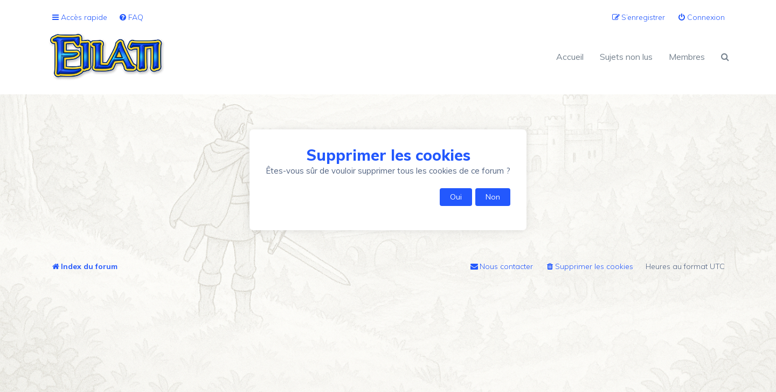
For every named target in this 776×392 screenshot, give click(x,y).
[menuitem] (131, 17)
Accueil (570, 56)
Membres (687, 56)
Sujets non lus (626, 56)
